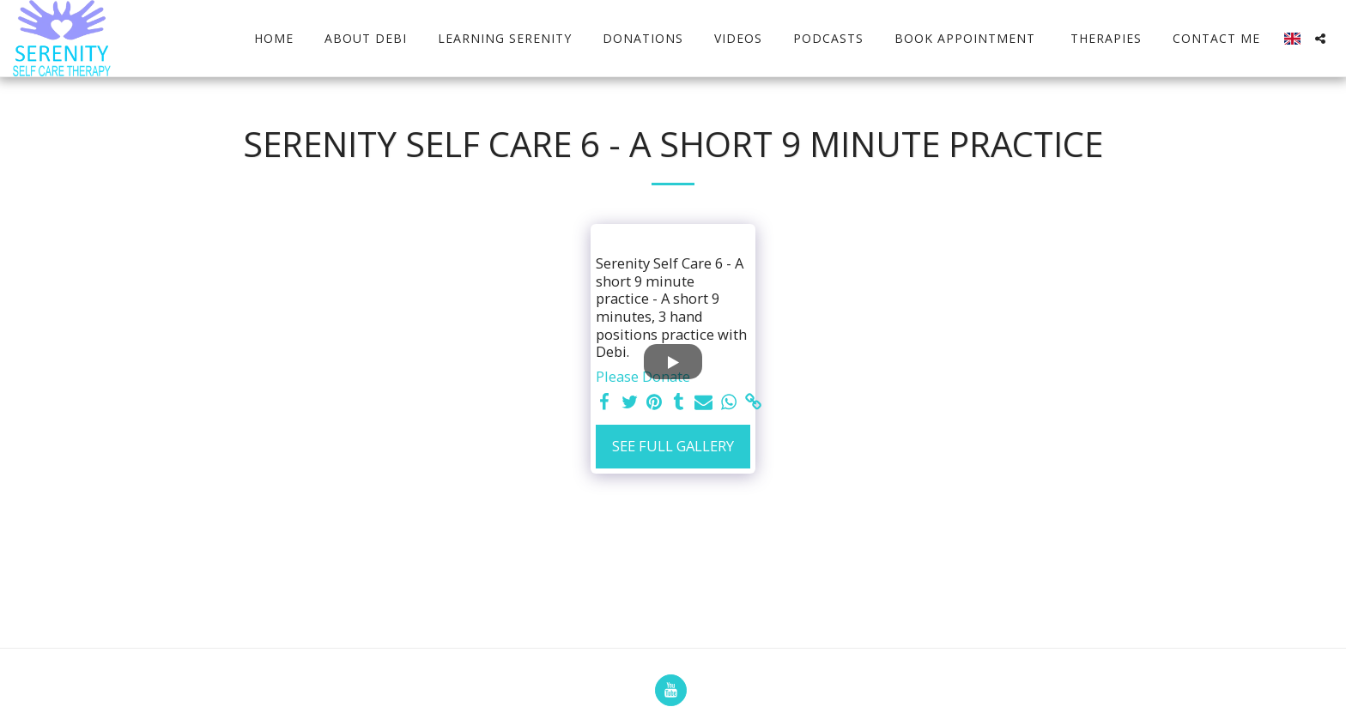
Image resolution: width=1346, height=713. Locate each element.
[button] (1320, 39)
